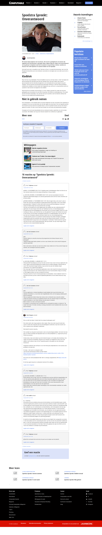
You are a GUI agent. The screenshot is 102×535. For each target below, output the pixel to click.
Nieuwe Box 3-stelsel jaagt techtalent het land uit (81, 59)
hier (51, 136)
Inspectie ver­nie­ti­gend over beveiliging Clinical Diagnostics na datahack (81, 80)
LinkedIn (90, 499)
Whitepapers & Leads (40, 499)
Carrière (66, 477)
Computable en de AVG (66, 496)
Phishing (11, 512)
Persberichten (38, 504)
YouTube (90, 501)
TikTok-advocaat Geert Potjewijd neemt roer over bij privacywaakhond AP (81, 72)
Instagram (90, 504)
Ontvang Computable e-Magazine (17, 504)
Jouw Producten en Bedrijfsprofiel (43, 496)
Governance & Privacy (70, 471)
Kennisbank (12, 496)
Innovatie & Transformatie (47, 53)
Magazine (11, 501)
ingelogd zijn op (32, 455)
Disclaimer (23, 523)
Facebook (90, 494)
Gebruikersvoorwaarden (35, 523)
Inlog (61, 504)
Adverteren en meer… (40, 494)
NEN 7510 (11, 517)
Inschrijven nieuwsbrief (66, 501)
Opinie (37, 53)
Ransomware (12, 514)
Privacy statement (48, 523)
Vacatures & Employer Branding (42, 501)
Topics (10, 509)
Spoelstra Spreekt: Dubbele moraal (73, 473)
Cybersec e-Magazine (14, 507)
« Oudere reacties (26, 181)
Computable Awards (14, 499)
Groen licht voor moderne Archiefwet (80, 65)
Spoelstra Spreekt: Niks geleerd (72, 480)
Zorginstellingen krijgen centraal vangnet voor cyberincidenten (81, 87)
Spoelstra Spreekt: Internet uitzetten (32, 473)
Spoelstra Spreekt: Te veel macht (31, 480)
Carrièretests (12, 494)
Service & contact (64, 499)
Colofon (62, 494)
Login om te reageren (28, 225)
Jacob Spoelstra (31, 58)
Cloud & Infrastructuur (28, 471)
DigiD (23, 118)
